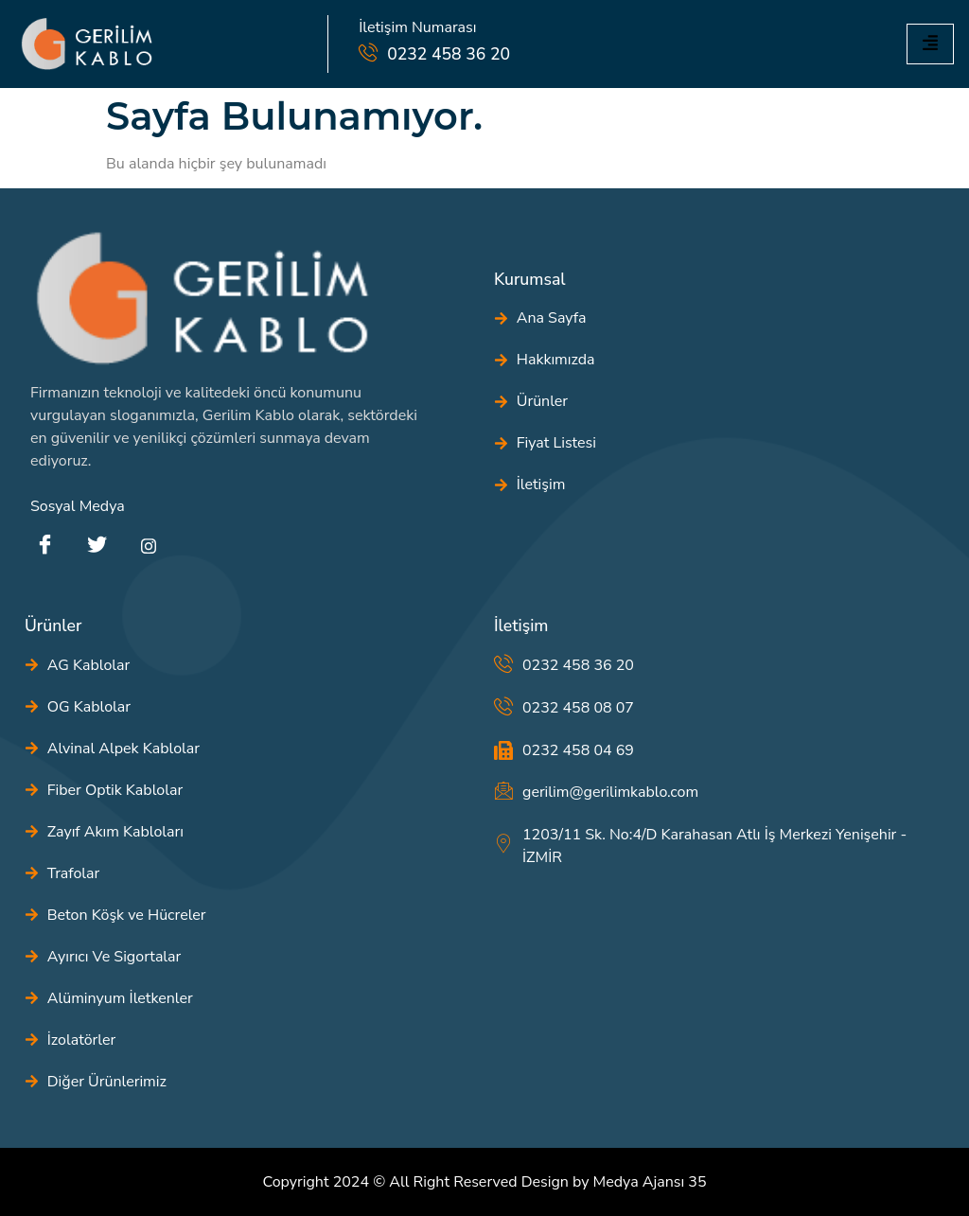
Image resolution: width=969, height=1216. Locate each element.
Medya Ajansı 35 (650, 1182)
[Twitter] (96, 546)
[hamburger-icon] (930, 44)
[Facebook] (44, 546)
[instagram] (148, 546)
